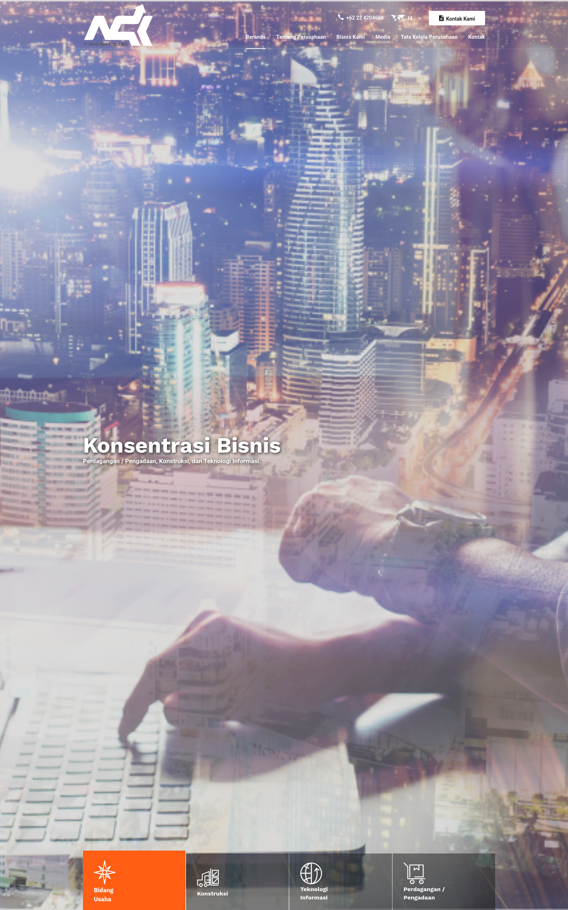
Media (382, 37)
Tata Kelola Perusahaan (429, 37)
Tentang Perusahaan (301, 37)
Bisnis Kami (351, 37)
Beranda (256, 37)
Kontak (476, 37)
